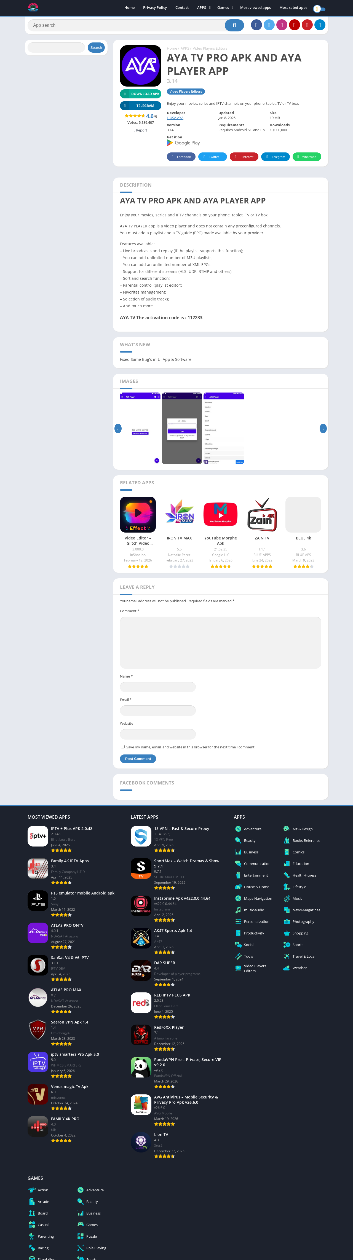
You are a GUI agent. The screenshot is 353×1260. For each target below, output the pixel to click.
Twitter (210, 159)
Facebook (180, 159)
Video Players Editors (210, 51)
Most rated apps (293, 8)
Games (223, 8)
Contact (182, 8)
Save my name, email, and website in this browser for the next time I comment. (190, 749)
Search (96, 50)
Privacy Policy (155, 8)
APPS (201, 8)
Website (126, 726)
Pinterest (243, 159)
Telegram (274, 159)
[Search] (136, 27)
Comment (129, 613)
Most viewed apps (255, 8)
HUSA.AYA (175, 120)
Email (126, 702)
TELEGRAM (137, 108)
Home (129, 8)
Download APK (139, 96)
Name (126, 678)
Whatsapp (306, 159)
